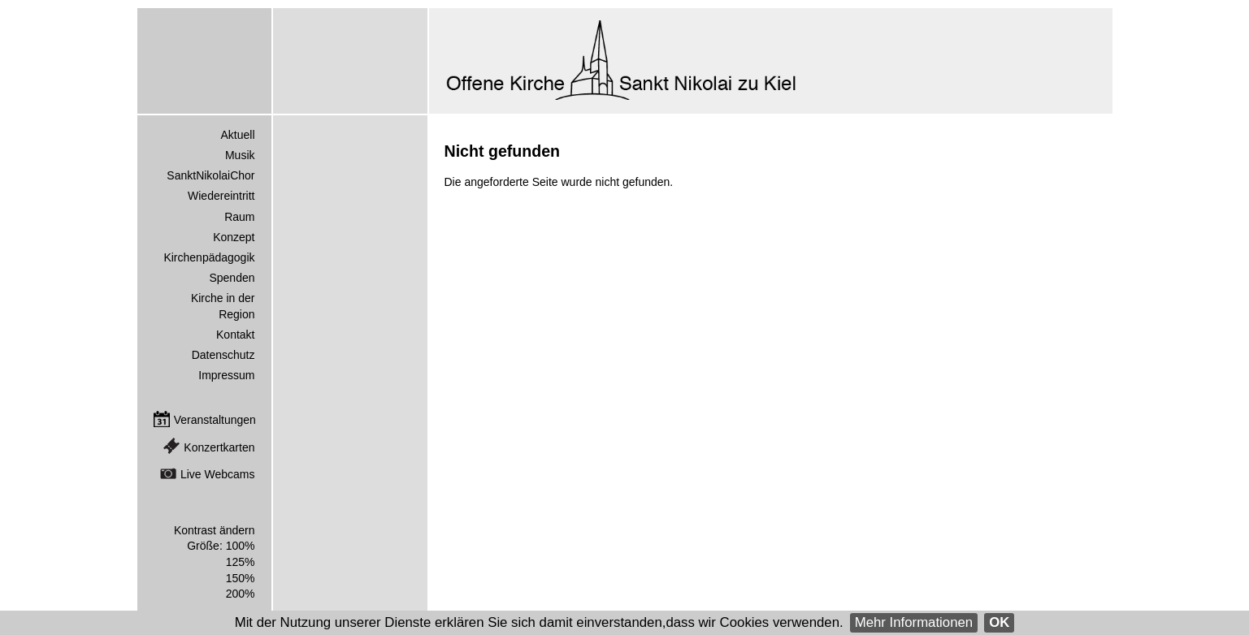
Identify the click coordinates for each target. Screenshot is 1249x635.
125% (240, 561)
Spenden (231, 277)
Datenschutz (223, 354)
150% (240, 578)
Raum (239, 216)
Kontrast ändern (214, 530)
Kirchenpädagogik (208, 257)
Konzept (233, 237)
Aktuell (237, 134)
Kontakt (235, 334)
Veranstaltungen (215, 419)
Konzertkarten (219, 447)
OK (999, 622)
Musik (240, 155)
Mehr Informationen (914, 622)
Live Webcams (217, 474)
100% (240, 545)
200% (240, 593)
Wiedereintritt (221, 195)
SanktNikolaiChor (210, 175)
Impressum (226, 375)
